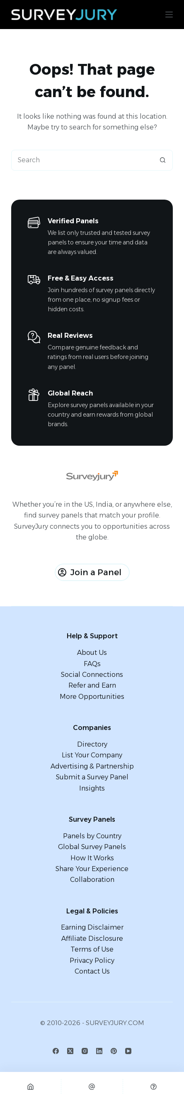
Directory (92, 744)
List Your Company (92, 755)
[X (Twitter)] (70, 1051)
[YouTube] (128, 1051)
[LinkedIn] (99, 1051)
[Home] (30, 1086)
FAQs (92, 664)
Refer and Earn (92, 685)
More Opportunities (92, 697)
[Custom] (153, 1086)
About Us (92, 653)
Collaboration (92, 880)
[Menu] (169, 14)
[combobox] (82, 160)
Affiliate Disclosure (92, 938)
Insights (92, 788)
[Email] (91, 1086)
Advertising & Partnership (92, 766)
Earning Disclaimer (92, 927)
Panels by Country (92, 836)
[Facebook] (56, 1051)
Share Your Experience (92, 869)
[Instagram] (85, 1051)
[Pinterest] (114, 1051)
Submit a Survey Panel (92, 777)
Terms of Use (92, 949)
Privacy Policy (92, 960)
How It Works (92, 858)
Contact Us (92, 971)
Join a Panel (89, 572)
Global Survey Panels (92, 847)
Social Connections (92, 675)
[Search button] (162, 160)
